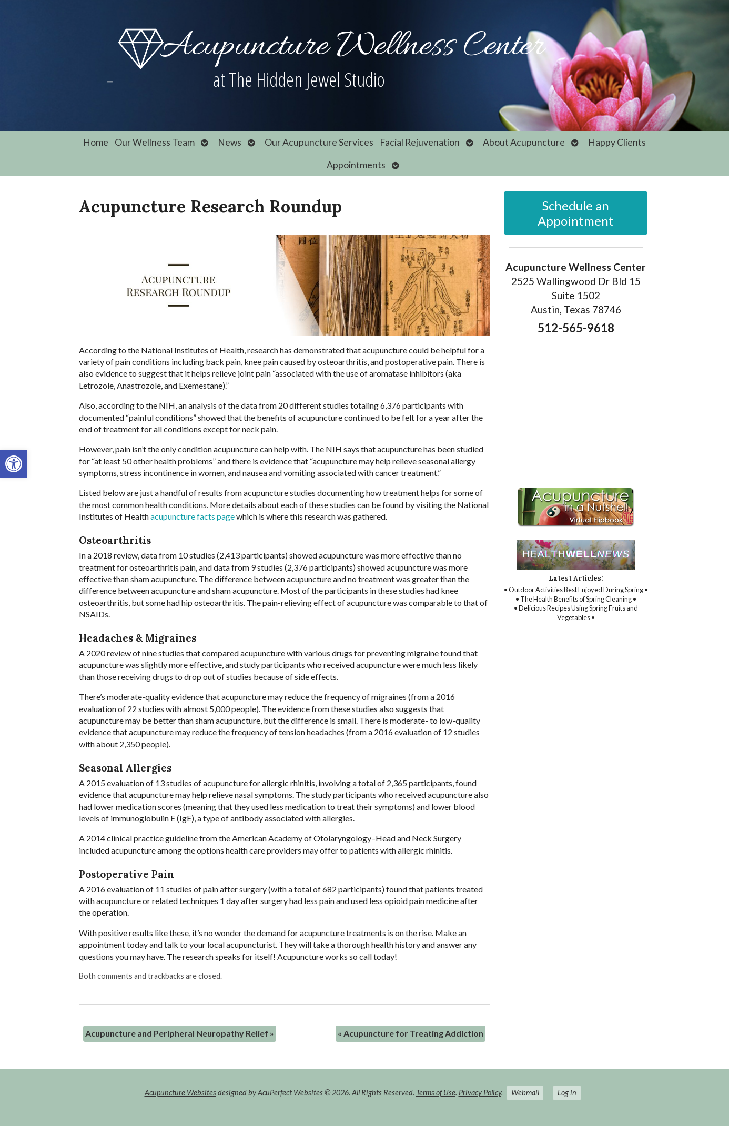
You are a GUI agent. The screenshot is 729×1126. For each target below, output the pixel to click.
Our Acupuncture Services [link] (319, 142)
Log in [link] (567, 1092)
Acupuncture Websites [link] (180, 1092)
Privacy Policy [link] (480, 1092)
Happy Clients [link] (617, 142)
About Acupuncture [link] (524, 142)
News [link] (229, 142)
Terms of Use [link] (435, 1092)
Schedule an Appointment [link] (576, 213)
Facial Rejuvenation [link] (420, 142)
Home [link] (95, 142)
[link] (13, 464)
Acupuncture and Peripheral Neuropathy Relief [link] (179, 1033)
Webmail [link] (525, 1092)
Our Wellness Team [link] (155, 142)
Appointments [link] (356, 164)
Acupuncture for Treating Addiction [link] (410, 1033)
